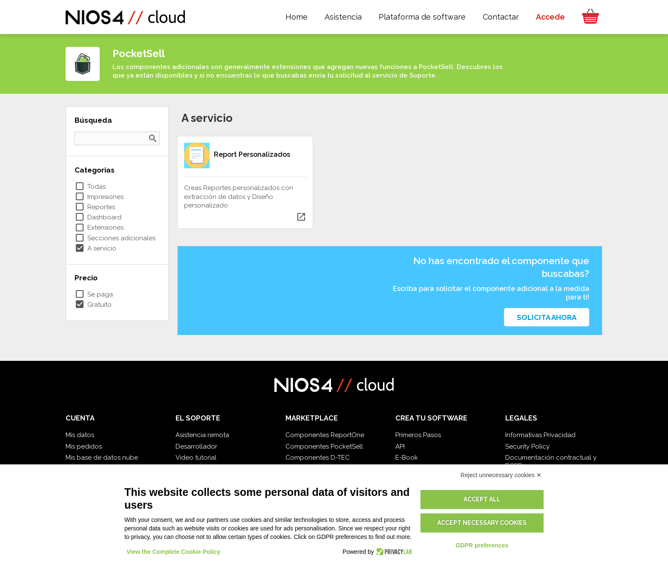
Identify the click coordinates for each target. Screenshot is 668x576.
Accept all (482, 499)
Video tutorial (196, 457)
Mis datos (80, 435)
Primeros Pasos (418, 435)
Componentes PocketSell (324, 446)
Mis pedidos (84, 446)
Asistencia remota (202, 435)
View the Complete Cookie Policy (173, 551)
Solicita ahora (546, 317)
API (400, 446)
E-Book (406, 457)
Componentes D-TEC (317, 457)
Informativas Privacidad (540, 435)
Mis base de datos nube (102, 457)
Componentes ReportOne (324, 435)
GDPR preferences (482, 545)
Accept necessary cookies (482, 522)
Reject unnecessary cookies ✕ (501, 475)
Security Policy (527, 446)
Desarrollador (196, 446)
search (153, 138)
